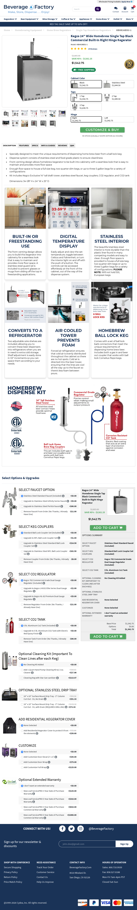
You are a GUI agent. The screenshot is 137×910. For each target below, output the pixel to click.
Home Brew (102, 19)
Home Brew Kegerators (60, 30)
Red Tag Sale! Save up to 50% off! (68, 24)
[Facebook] (62, 828)
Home (8, 30)
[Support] (116, 9)
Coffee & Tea (68, 19)
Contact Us (42, 877)
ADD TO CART (108, 528)
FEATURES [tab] (24, 145)
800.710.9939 (115, 867)
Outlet (117, 19)
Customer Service (45, 872)
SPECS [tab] (35, 145)
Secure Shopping (12, 867)
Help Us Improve (45, 881)
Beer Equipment (29, 19)
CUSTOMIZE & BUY (102, 130)
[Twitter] (71, 828)
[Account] (125, 9)
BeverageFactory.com (80, 867)
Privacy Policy (11, 872)
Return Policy (10, 877)
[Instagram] (80, 828)
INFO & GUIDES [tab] (48, 145)
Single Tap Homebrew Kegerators (94, 30)
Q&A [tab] (72, 145)
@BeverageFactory (101, 829)
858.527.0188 (113, 872)
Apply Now (126, 1)
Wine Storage (49, 19)
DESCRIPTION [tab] (9, 145)
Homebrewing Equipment (29, 30)
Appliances (85, 19)
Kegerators (10, 19)
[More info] (63, 495)
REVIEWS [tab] (62, 145)
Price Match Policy (13, 881)
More (129, 19)
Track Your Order (45, 867)
